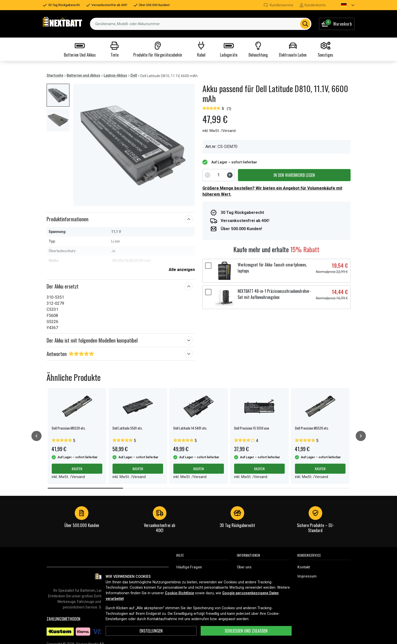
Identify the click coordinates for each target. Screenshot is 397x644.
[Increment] (230, 175)
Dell (133, 75)
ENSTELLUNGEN (151, 631)
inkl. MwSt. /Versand (219, 131)
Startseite (55, 75)
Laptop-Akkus (115, 75)
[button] (343, 5)
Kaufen (77, 468)
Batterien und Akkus (83, 75)
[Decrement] (207, 175)
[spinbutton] (218, 175)
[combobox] (200, 24)
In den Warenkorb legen (294, 175)
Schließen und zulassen (246, 631)
